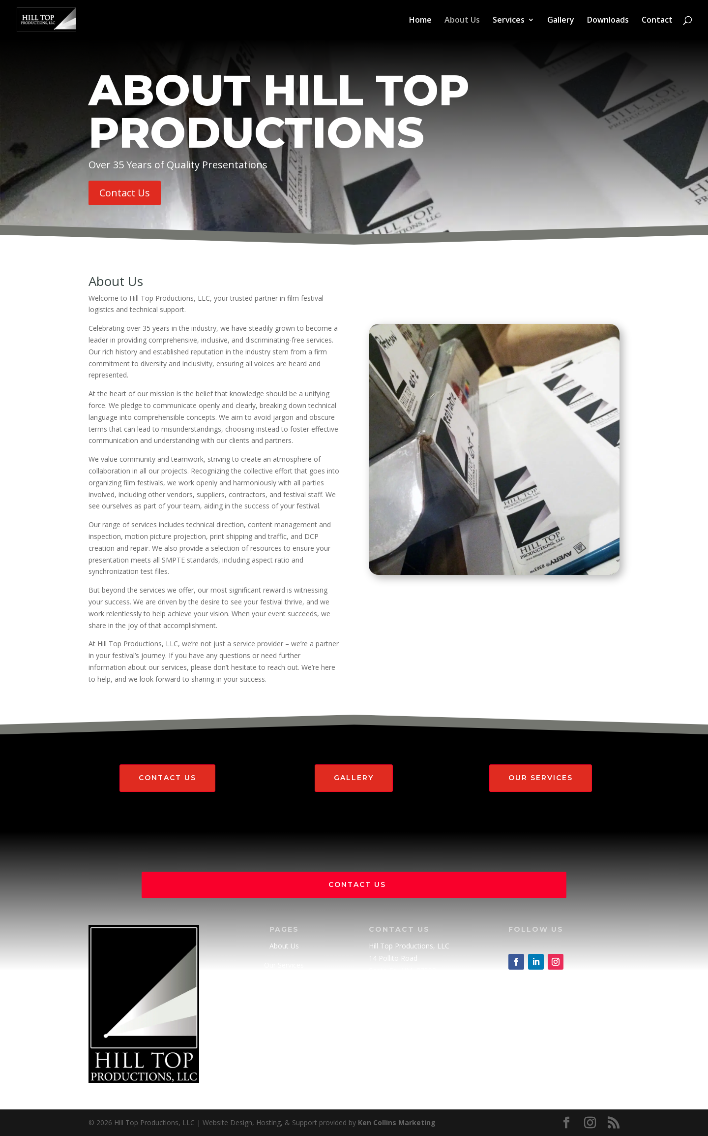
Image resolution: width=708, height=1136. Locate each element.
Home (420, 20)
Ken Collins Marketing (397, 1122)
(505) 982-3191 (393, 989)
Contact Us (124, 192)
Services (509, 20)
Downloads (608, 20)
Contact (657, 20)
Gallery (560, 20)
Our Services (540, 777)
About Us (462, 20)
